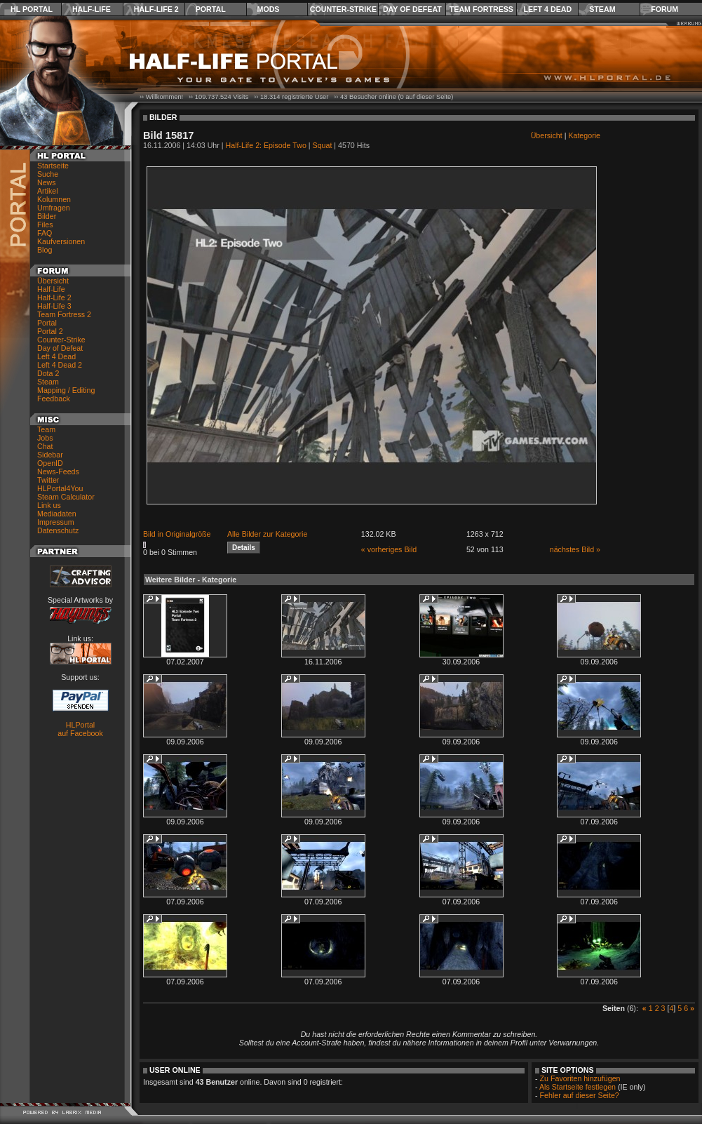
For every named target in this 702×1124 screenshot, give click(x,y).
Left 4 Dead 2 (59, 365)
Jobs (45, 438)
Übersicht (53, 280)
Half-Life (91, 9)
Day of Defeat (412, 9)
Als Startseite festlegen (577, 1087)
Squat (322, 145)
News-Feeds (58, 471)
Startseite (53, 165)
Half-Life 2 (156, 9)
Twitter (48, 480)
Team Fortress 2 (64, 314)
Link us (49, 505)
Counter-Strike (343, 9)
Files (45, 224)
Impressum (55, 522)
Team (46, 429)
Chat (45, 446)
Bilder (46, 216)
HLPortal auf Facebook (80, 729)
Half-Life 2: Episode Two (266, 145)
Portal (211, 9)
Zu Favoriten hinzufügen (580, 1078)
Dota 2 (48, 373)
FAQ (44, 233)
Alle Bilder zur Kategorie (267, 534)
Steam (602, 9)
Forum (664, 9)
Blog (44, 250)
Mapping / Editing (66, 390)
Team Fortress (481, 9)
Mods (268, 9)
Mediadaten (56, 513)
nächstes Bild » (575, 549)
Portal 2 (50, 331)
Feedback (53, 398)
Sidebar (50, 454)
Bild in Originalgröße (177, 534)
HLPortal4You (60, 488)
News (46, 182)
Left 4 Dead (547, 9)
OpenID (50, 463)
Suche (47, 174)
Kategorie (584, 135)
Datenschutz (58, 530)
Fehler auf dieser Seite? (579, 1095)
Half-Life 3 (54, 306)
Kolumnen (54, 199)
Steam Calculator (66, 497)
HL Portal (32, 9)
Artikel (47, 191)
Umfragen (53, 207)
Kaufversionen (61, 241)
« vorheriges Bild (389, 549)
